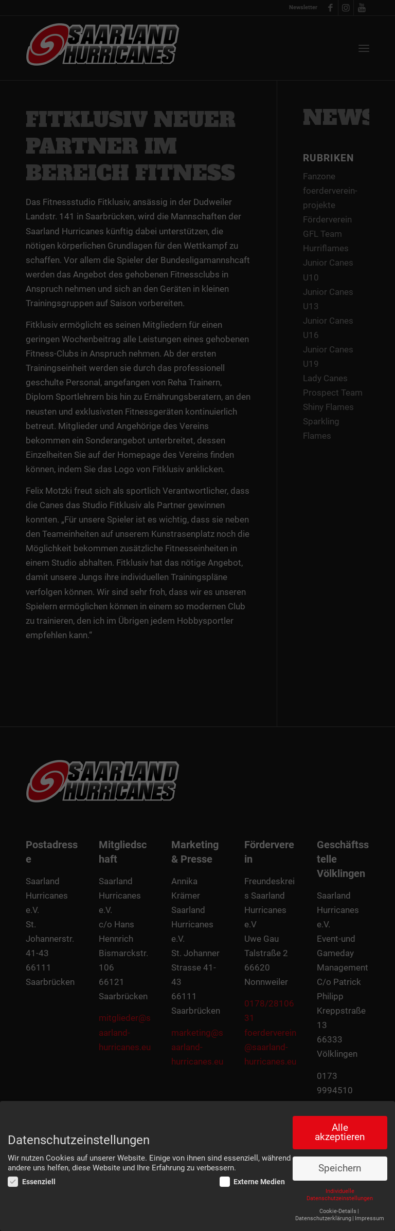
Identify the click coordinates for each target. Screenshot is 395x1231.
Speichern (339, 1168)
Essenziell (32, 1182)
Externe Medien (252, 1182)
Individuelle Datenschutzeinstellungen (340, 1195)
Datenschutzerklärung (323, 1218)
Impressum (369, 1218)
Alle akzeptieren (340, 1132)
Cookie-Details (337, 1211)
